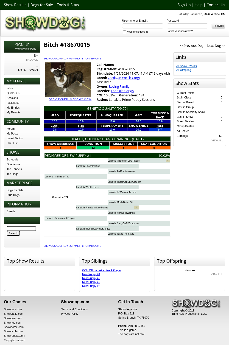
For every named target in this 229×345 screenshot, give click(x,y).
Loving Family (72, 58)
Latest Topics (15, 138)
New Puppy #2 (91, 286)
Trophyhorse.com (14, 340)
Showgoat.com (13, 318)
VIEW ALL (217, 140)
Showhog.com (12, 322)
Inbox (10, 88)
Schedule (12, 159)
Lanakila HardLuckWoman (121, 213)
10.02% (164, 155)
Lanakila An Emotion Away (121, 171)
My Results (13, 112)
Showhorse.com (14, 327)
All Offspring (183, 70)
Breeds (11, 211)
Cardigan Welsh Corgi (124, 78)
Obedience (13, 164)
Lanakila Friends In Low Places (124, 161)
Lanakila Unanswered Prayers (60, 218)
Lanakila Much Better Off (120, 202)
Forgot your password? (180, 31)
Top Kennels (14, 169)
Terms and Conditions (74, 309)
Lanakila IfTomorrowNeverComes (93, 228)
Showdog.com (53, 58)
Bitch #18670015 (91, 58)
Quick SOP (13, 93)
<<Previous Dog (192, 45)
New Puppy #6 (91, 282)
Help (199, 4)
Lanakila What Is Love (87, 187)
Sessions (12, 98)
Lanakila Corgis (122, 91)
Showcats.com (13, 309)
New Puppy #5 (91, 278)
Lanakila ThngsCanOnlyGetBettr (124, 182)
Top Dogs (12, 174)
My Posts (12, 133)
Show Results (15, 4)
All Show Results (186, 66)
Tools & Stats (68, 4)
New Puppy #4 (91, 274)
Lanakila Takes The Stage (121, 234)
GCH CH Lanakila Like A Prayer (101, 270)
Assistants (13, 102)
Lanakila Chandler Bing (88, 166)
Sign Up (184, 4)
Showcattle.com (13, 313)
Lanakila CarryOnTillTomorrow (123, 223)
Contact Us (216, 4)
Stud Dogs (13, 195)
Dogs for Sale (42, 4)
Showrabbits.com (14, 335)
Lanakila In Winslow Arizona (122, 192)
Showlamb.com (13, 331)
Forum (11, 128)
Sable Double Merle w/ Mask (70, 99)
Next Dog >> (216, 45)
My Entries (13, 107)
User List (12, 143)
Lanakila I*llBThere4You (57, 176)
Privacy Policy (69, 313)
